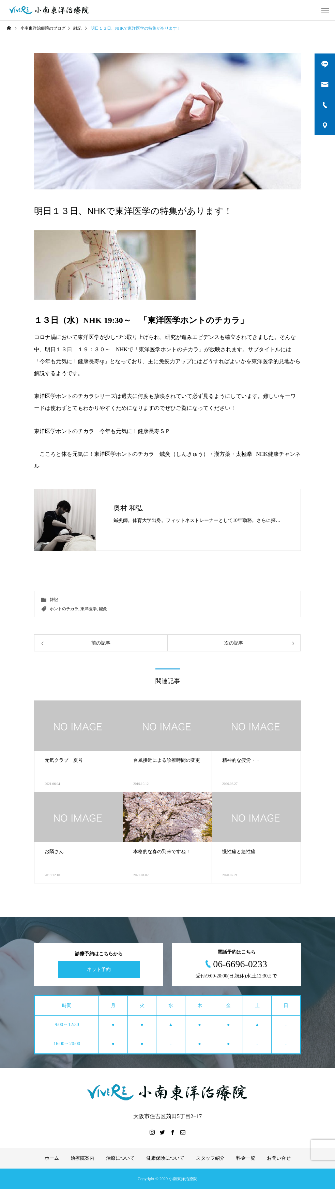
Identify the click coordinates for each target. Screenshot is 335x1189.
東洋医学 (88, 608)
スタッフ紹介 (210, 1158)
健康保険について (165, 1158)
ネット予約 (99, 969)
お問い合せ (279, 1158)
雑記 (54, 599)
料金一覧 (245, 1158)
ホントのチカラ (64, 608)
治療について (120, 1158)
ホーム (52, 1158)
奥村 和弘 (128, 508)
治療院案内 (82, 1158)
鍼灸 (103, 608)
